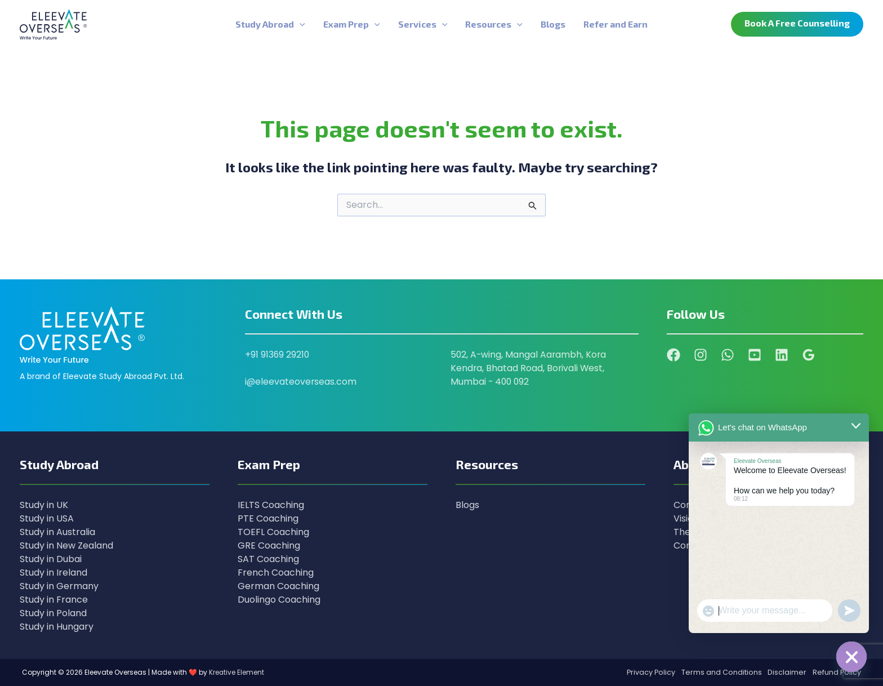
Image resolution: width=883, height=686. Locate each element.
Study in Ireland (53, 572)
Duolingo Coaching (279, 599)
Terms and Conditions (718, 672)
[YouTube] (754, 355)
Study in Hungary (56, 626)
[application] (299, 24)
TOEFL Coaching (273, 531)
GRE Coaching (269, 545)
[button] (797, 24)
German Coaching (278, 586)
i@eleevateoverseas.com (301, 381)
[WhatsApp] (727, 355)
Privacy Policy (646, 672)
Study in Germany (59, 586)
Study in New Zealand (66, 545)
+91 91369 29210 (277, 354)
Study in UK (44, 504)
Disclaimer (785, 672)
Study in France (54, 599)
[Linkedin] (781, 355)
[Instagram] (700, 355)
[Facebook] (673, 355)
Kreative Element (237, 672)
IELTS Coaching (271, 504)
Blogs (467, 504)
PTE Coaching (268, 518)
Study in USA (47, 518)
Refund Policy (836, 672)
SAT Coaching (268, 559)
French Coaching (276, 572)
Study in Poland (53, 613)
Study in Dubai (51, 559)
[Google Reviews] (808, 355)
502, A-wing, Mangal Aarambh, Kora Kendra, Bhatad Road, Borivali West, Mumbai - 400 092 (529, 368)
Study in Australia (57, 531)
